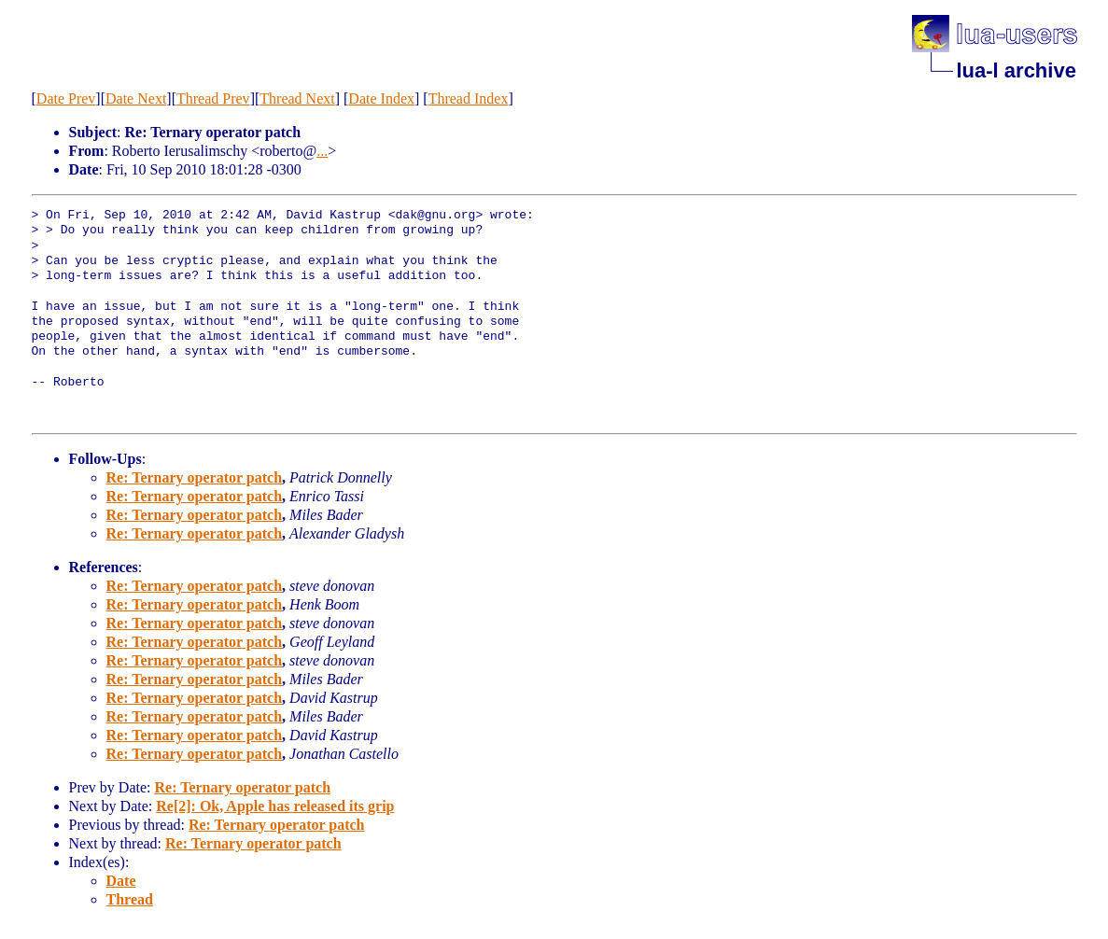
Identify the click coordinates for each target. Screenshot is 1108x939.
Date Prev (66, 98)
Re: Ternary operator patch (194, 477)
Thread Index (468, 98)
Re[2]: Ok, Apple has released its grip (275, 806)
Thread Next (296, 98)
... (322, 151)
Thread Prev (213, 98)
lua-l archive (1016, 70)
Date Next (135, 98)
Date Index (381, 98)
